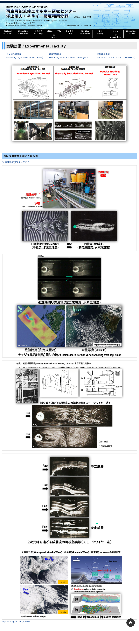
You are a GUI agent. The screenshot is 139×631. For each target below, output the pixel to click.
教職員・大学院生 (54, 34)
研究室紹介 (23, 32)
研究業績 (85, 32)
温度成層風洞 (55, 53)
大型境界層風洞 (13, 53)
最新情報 (7, 32)
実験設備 (69, 32)
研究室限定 (131, 32)
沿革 (100, 32)
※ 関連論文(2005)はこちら (16, 162)
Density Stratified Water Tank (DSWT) (116, 57)
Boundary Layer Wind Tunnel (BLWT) (24, 57)
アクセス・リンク (115, 34)
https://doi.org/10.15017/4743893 (16, 621)
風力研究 (38, 32)
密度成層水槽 (103, 53)
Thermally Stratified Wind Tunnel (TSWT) (70, 57)
